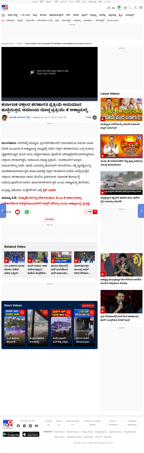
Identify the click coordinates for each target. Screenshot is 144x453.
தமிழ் (84, 1)
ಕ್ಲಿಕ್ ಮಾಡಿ (49, 190)
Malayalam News (74, 437)
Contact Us (48, 423)
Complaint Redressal (132, 423)
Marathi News (73, 432)
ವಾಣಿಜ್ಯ (102, 15)
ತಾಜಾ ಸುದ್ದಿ (12, 15)
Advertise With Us (72, 423)
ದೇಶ (68, 15)
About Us (59, 423)
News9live (88, 437)
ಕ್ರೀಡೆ (57, 20)
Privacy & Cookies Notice (92, 423)
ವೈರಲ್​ (84, 15)
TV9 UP (98, 437)
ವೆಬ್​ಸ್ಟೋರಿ (99, 20)
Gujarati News (115, 432)
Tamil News (59, 437)
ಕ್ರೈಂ (121, 15)
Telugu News (87, 432)
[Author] (4, 118)
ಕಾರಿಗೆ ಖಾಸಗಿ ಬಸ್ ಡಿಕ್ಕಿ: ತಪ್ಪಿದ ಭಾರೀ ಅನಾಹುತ (60, 340)
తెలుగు (49, 1)
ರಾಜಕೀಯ (88, 20)
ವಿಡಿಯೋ (10, 20)
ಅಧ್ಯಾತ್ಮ (93, 15)
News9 (35, 1)
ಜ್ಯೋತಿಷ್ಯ (112, 15)
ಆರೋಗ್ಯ (77, 20)
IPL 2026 (26, 15)
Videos (19, 43)
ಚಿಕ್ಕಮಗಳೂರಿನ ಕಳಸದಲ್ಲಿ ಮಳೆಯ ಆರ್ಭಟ (37, 340)
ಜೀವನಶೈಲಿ (66, 20)
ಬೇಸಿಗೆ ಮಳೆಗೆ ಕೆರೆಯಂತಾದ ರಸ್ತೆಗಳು (82, 340)
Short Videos (13, 305)
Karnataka (49, 219)
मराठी (56, 1)
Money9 (107, 437)
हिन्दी (42, 1)
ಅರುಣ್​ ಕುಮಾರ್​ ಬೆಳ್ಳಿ (19, 118)
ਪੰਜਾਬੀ (77, 1)
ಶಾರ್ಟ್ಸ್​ (20, 20)
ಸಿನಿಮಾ (43, 15)
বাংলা (71, 1)
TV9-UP (107, 1)
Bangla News (101, 432)
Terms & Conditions (113, 423)
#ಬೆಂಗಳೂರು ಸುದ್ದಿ (44, 20)
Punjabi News (130, 432)
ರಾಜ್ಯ (35, 15)
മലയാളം (92, 1)
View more (87, 305)
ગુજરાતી (63, 1)
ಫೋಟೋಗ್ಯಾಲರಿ (56, 15)
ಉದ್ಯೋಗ (130, 15)
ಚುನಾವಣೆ (30, 20)
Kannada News (7, 43)
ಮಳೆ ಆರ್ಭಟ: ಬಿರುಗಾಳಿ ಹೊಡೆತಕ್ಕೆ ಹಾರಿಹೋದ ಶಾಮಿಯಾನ (12, 340)
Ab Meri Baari (112, 20)
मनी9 (100, 1)
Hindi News (59, 432)
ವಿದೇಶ (76, 15)
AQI (113, 8)
